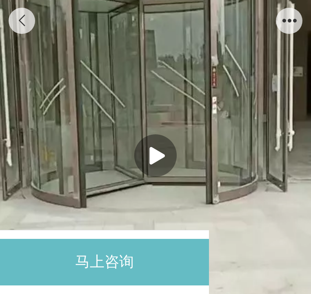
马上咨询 (104, 262)
